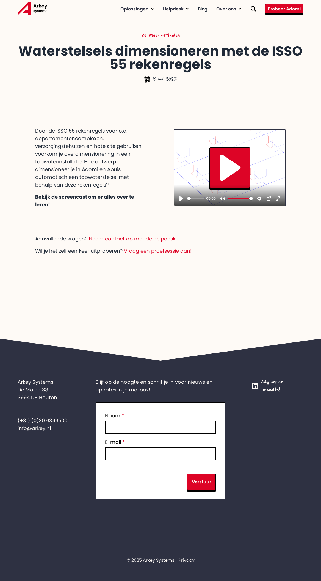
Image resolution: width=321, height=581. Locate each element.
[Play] (181, 198)
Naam (114, 415)
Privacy (187, 560)
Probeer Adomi (284, 9)
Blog (202, 9)
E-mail (115, 442)
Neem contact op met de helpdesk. (132, 238)
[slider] (195, 198)
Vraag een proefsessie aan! (158, 250)
